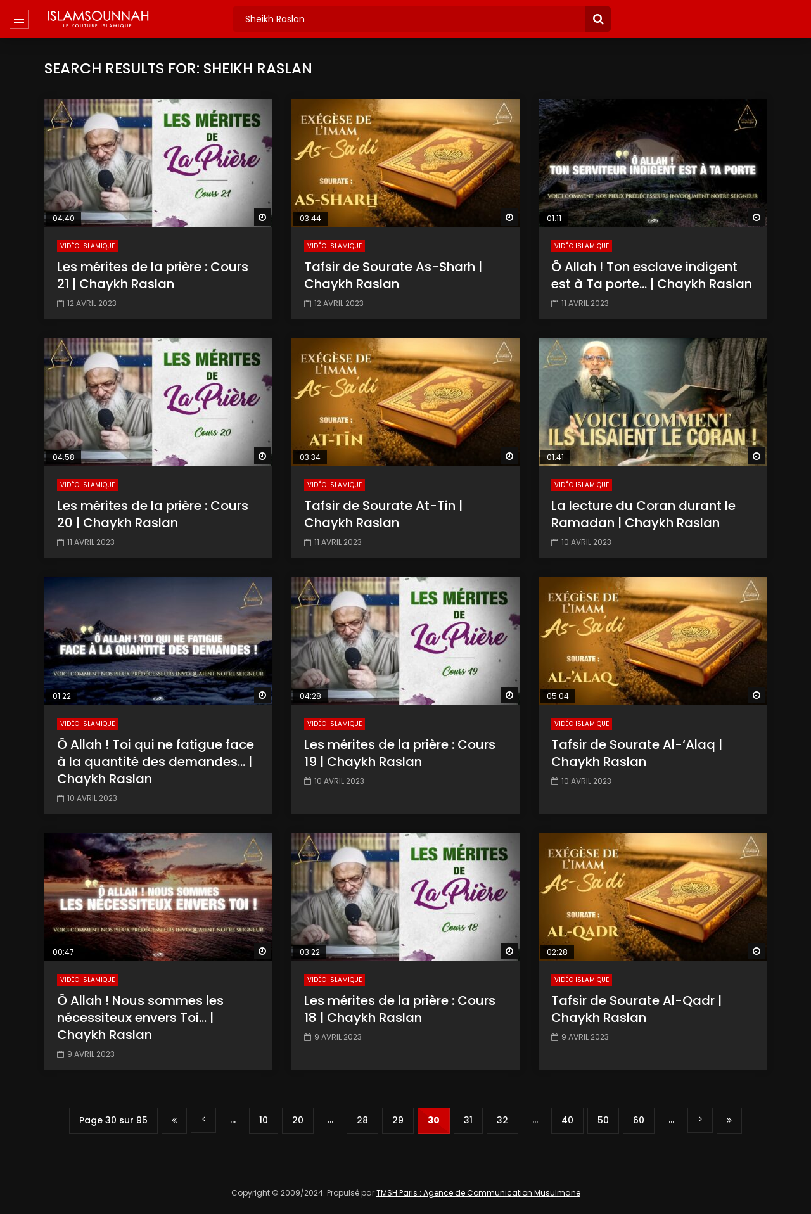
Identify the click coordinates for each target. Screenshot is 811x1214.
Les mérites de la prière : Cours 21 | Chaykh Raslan (152, 275)
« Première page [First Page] (174, 1121)
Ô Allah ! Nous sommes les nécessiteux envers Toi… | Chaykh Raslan (140, 1018)
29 (398, 1120)
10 (263, 1120)
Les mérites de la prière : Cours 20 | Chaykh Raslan (152, 514)
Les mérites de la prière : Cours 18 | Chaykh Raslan (399, 1009)
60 (638, 1120)
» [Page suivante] (700, 1120)
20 (297, 1120)
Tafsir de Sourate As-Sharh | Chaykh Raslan (393, 275)
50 (603, 1120)
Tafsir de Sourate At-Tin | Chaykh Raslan (383, 514)
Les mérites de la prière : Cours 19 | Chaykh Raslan (399, 753)
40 (567, 1120)
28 (362, 1120)
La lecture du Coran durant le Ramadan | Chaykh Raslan (643, 514)
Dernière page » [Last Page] (729, 1121)
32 (502, 1120)
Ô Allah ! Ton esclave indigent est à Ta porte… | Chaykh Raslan (651, 275)
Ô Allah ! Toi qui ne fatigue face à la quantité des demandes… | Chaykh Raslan (155, 762)
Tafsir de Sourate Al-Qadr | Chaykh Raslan (636, 1009)
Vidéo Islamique (87, 246)
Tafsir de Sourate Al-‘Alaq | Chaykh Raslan (636, 753)
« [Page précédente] (203, 1120)
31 (468, 1120)
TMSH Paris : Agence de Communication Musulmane (478, 1192)
